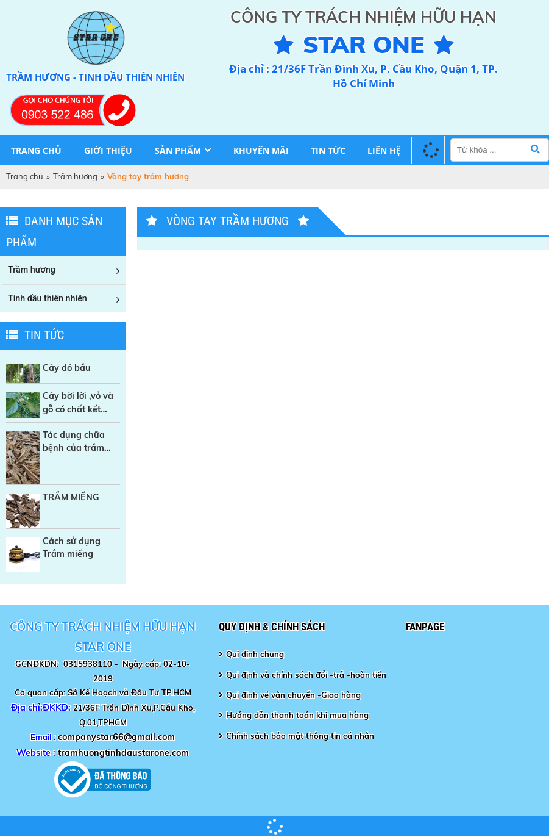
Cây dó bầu (67, 367)
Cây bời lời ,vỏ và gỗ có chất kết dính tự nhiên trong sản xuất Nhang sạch (78, 403)
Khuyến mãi (261, 150)
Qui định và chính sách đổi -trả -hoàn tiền (306, 675)
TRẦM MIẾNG (71, 497)
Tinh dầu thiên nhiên (47, 298)
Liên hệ (384, 150)
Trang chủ (36, 150)
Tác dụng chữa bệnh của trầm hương (74, 442)
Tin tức (328, 150)
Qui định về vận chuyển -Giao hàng (293, 695)
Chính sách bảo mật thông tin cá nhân (300, 736)
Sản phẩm (178, 150)
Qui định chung (255, 654)
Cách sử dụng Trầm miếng (72, 547)
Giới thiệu (108, 150)
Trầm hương (75, 176)
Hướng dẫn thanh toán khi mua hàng (297, 715)
